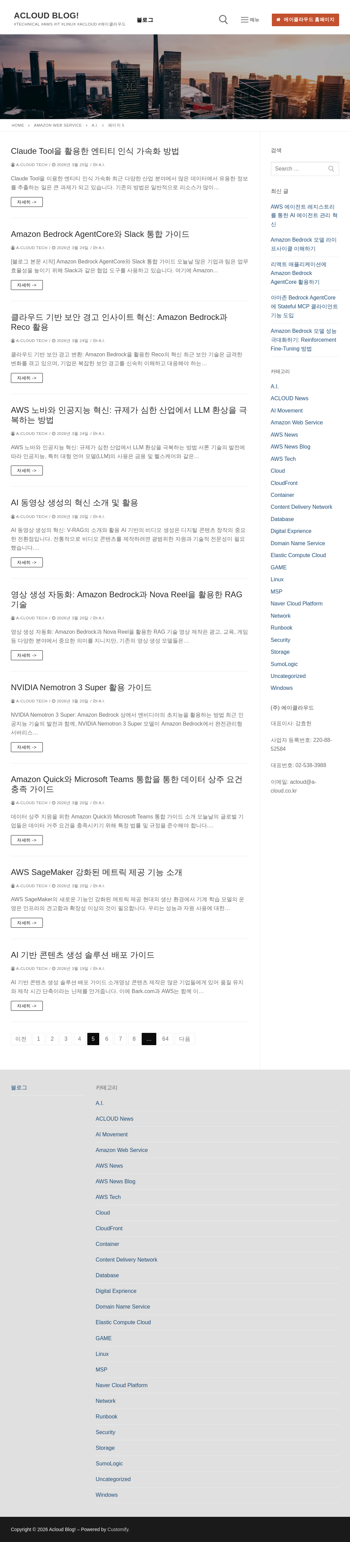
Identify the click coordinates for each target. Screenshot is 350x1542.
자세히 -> (27, 202)
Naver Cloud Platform (297, 603)
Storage (280, 652)
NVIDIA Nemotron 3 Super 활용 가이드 (81, 687)
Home (18, 125)
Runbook (282, 628)
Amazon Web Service (58, 125)
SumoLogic (284, 664)
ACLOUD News (290, 398)
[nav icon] (250, 20)
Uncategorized (288, 676)
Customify (117, 1529)
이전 (21, 1039)
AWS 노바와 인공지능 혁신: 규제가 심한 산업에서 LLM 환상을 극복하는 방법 (129, 414)
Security (281, 640)
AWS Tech (283, 459)
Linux (277, 579)
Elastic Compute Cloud (298, 555)
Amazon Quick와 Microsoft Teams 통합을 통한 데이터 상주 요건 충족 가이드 (127, 784)
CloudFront (284, 483)
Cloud (278, 471)
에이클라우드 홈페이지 (305, 19)
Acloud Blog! (46, 15)
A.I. (95, 125)
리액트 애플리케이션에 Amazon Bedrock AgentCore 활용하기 (299, 273)
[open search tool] (223, 20)
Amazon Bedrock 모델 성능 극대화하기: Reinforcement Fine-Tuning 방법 (304, 340)
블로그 (19, 1087)
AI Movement (287, 410)
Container (282, 495)
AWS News (284, 435)
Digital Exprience (291, 531)
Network (281, 616)
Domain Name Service (298, 543)
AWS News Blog (291, 447)
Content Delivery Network (301, 507)
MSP (277, 592)
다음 (185, 1039)
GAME (279, 567)
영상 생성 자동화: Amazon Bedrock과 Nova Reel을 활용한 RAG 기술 (127, 599)
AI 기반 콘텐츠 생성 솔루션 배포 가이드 (83, 954)
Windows (282, 688)
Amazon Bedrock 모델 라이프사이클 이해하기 (304, 244)
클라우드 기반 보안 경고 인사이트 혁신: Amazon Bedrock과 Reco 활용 (119, 321)
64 (165, 1039)
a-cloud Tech (29, 165)
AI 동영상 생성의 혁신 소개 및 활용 (74, 502)
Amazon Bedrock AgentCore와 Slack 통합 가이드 (100, 234)
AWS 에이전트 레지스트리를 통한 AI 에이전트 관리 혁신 (304, 215)
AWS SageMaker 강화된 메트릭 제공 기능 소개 (96, 872)
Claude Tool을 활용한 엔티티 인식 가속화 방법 (95, 151)
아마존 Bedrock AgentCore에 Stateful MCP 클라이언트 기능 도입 (304, 306)
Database (282, 519)
